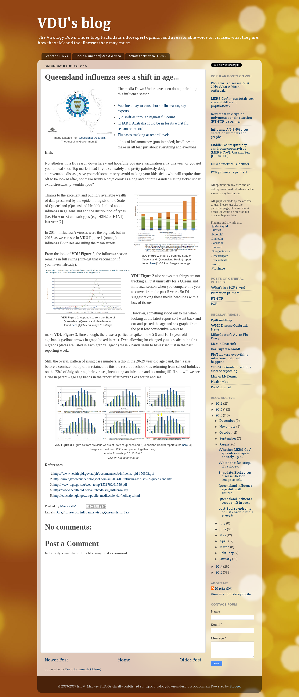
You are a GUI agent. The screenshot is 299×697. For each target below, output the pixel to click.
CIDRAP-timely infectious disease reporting (231, 369)
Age (59, 512)
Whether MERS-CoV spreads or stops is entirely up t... (235, 453)
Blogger (235, 686)
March (224, 547)
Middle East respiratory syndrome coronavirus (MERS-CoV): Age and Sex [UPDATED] (230, 150)
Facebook (218, 243)
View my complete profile (231, 594)
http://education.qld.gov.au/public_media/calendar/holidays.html (96, 495)
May (223, 535)
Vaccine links (57, 56)
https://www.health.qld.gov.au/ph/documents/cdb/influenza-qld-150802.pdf (103, 473)
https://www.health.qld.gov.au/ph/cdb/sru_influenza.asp (90, 490)
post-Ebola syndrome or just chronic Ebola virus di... (236, 512)
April (223, 541)
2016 (219, 409)
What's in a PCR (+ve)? (228, 288)
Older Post (190, 659)
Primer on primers (225, 293)
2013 (219, 572)
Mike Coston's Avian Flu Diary (229, 336)
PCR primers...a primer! (229, 172)
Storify (216, 264)
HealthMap (219, 382)
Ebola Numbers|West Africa (98, 56)
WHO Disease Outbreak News (229, 327)
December (227, 421)
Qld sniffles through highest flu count (146, 117)
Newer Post (56, 659)
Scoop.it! (217, 234)
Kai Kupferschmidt (225, 349)
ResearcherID (220, 260)
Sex (126, 512)
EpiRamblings (222, 320)
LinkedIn (217, 238)
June (223, 529)
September (228, 438)
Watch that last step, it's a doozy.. (235, 464)
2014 (219, 566)
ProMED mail (221, 387)
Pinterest (217, 247)
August (225, 444)
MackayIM (223, 589)
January (225, 559)
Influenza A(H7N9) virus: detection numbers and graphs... (230, 133)
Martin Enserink (223, 344)
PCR (214, 304)
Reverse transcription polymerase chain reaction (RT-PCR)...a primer (231, 117)
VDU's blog (74, 24)
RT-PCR (217, 298)
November (227, 427)
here (153, 263)
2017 (219, 403)
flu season (71, 512)
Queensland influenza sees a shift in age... (235, 501)
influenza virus (91, 512)
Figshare (218, 268)
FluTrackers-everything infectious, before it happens (229, 358)
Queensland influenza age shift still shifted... (235, 489)
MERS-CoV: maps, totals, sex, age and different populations (232, 102)
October (226, 432)
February (226, 553)
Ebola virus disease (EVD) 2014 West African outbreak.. (230, 87)
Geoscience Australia (92, 137)
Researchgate (220, 255)
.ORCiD (216, 230)
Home (124, 659)
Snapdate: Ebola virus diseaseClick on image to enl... (235, 476)
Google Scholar (221, 251)
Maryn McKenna (224, 376)
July (222, 523)
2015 (219, 415)
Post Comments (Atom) (83, 669)
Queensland (113, 512)
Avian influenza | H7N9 (147, 56)
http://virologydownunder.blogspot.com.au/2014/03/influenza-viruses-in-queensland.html (113, 479)
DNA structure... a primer (230, 164)
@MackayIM (220, 226)
